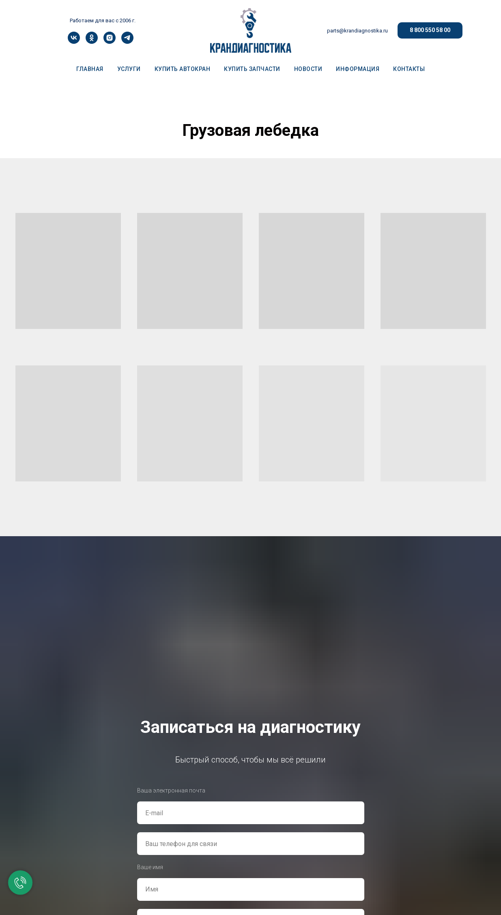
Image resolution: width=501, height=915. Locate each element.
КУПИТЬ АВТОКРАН (183, 69)
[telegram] (127, 41)
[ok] (92, 41)
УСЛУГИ (129, 69)
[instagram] (109, 41)
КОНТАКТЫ (409, 69)
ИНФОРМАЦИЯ (357, 69)
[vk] (74, 41)
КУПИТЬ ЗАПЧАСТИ (252, 69)
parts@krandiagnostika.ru (357, 31)
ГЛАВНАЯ (89, 69)
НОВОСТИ (308, 69)
